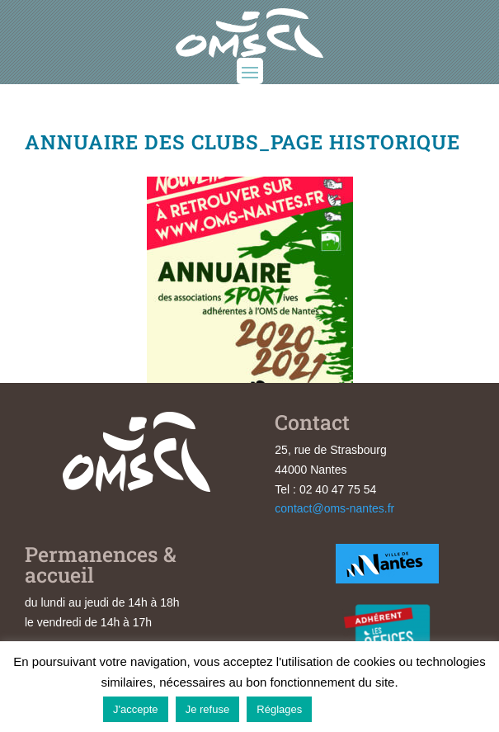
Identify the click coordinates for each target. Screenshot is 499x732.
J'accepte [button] (135, 709)
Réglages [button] (279, 709)
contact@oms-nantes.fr (334, 508)
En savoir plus (357, 708)
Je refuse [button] (207, 709)
